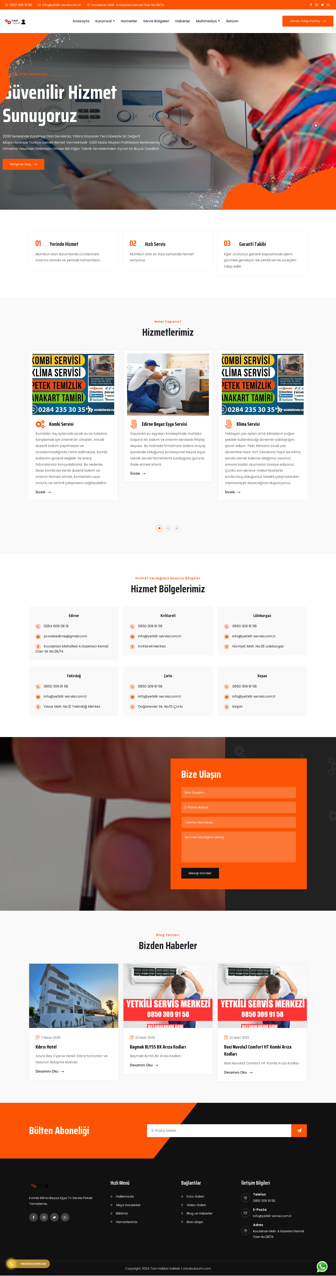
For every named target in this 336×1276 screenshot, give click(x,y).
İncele (43, 492)
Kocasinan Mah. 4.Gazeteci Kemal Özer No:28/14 (128, 5)
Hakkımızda (125, 1197)
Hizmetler (129, 21)
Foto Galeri (195, 1197)
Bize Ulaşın (195, 1222)
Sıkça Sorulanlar (128, 1205)
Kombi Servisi (61, 424)
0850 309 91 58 (21, 5)
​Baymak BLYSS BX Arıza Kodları (158, 1047)
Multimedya (206, 21)
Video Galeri (196, 1205)
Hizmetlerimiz (126, 1222)
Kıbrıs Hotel (46, 1047)
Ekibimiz (122, 1213)
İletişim (232, 21)
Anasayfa (81, 21)
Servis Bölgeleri (156, 21)
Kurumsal (103, 21)
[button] (316, 117)
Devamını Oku (50, 1071)
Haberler (182, 21)
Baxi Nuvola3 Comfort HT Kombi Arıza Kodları (258, 1051)
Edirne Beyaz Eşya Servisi (166, 424)
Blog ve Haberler (200, 1213)
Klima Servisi (248, 424)
